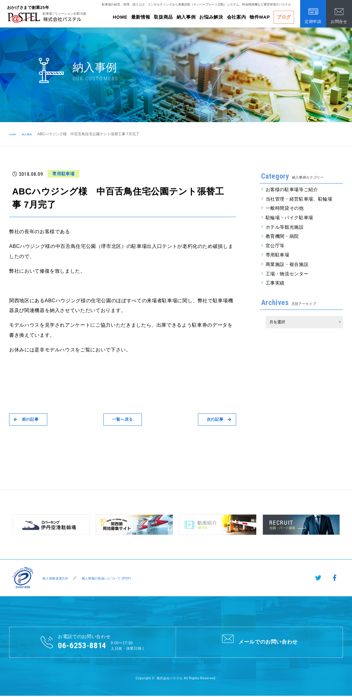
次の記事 (215, 419)
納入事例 (186, 17)
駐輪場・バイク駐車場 (290, 217)
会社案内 (236, 17)
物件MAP (260, 17)
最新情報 (140, 17)
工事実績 (275, 282)
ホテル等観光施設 (285, 227)
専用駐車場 (277, 254)
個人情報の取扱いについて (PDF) (113, 578)
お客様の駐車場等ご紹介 (292, 189)
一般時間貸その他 (285, 208)
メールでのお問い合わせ (259, 642)
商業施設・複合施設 (287, 264)
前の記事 (30, 419)
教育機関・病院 (282, 236)
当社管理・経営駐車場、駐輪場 (299, 198)
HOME (120, 17)
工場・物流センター (287, 273)
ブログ (284, 17)
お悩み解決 (211, 17)
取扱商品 (163, 17)
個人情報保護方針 (54, 578)
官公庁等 (275, 245)
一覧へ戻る (123, 419)
